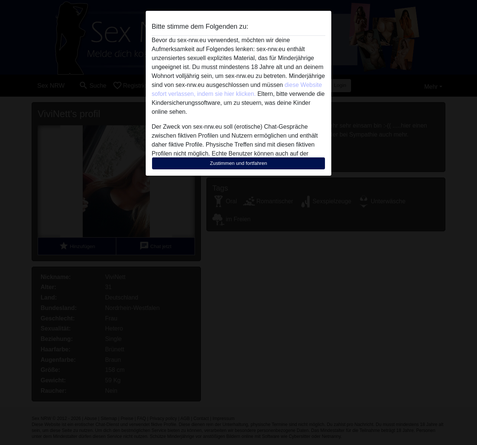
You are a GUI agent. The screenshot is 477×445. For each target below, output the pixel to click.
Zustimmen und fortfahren (238, 163)
